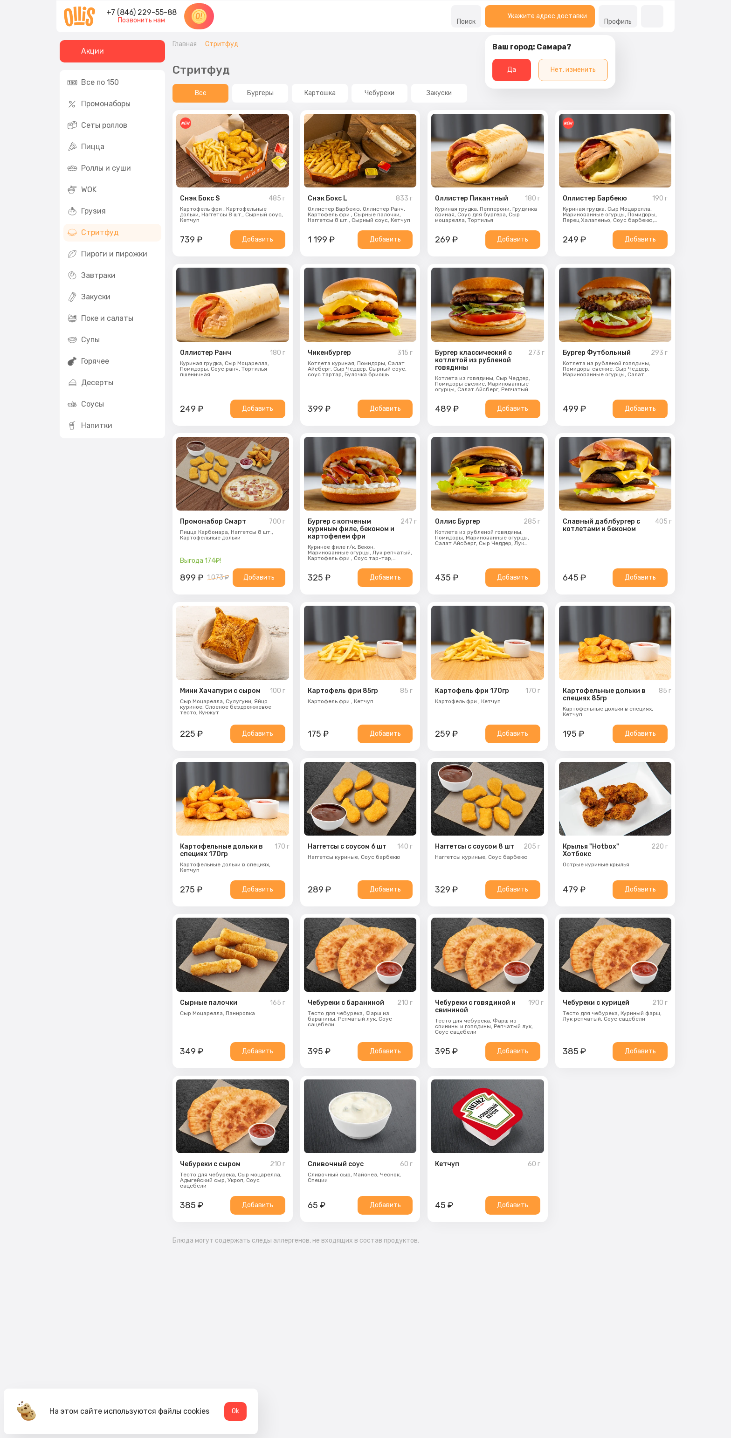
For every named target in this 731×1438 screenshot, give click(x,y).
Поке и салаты (100, 318)
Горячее (88, 361)
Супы (83, 340)
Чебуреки (379, 93)
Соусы (85, 404)
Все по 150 (93, 82)
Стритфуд (93, 233)
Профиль (618, 16)
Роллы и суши (99, 168)
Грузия (86, 211)
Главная (184, 44)
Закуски (88, 297)
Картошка (320, 93)
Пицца (85, 147)
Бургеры (260, 93)
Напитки (89, 426)
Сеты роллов (97, 125)
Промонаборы (99, 104)
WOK (82, 190)
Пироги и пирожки (107, 254)
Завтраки (91, 275)
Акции (85, 51)
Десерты (90, 383)
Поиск (466, 16)
